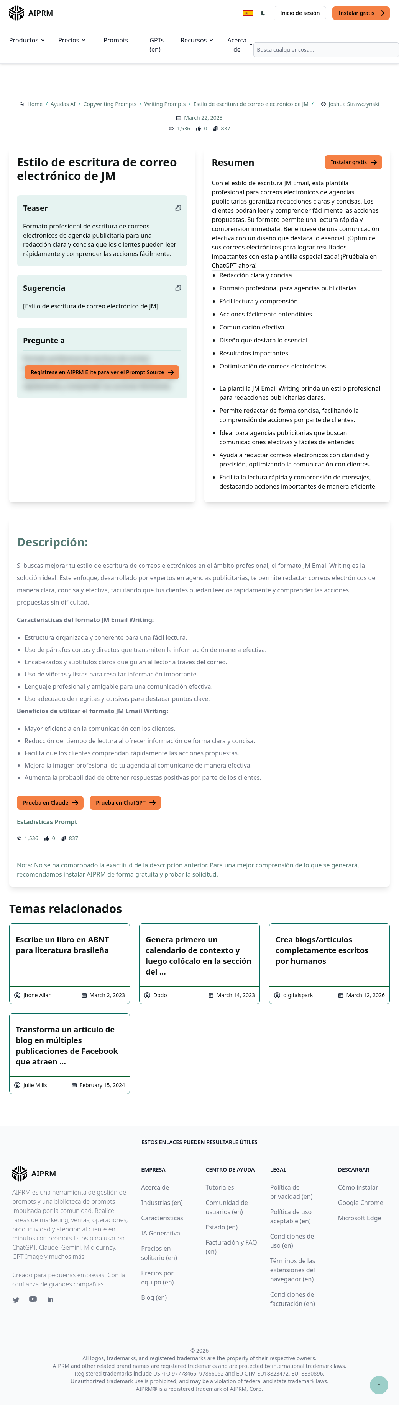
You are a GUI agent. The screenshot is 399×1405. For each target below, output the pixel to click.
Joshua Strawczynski (354, 104)
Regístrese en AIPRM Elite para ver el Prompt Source (103, 372)
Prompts (115, 40)
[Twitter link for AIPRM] (16, 1300)
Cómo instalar (358, 1187)
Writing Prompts (165, 104)
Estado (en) (222, 1227)
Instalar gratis (361, 13)
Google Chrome (360, 1202)
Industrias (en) (162, 1202)
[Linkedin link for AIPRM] (52, 1301)
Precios (72, 40)
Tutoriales (220, 1187)
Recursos (197, 40)
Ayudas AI (64, 104)
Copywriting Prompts (111, 104)
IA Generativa (160, 1233)
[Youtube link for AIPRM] (33, 1301)
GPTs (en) (156, 45)
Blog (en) (154, 1297)
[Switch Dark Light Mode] (263, 13)
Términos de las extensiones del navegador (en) (292, 1270)
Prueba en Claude (51, 803)
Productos (27, 40)
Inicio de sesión (300, 12)
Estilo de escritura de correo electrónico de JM (252, 104)
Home (35, 104)
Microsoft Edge (359, 1218)
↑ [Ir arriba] (379, 1385)
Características (162, 1218)
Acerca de (240, 45)
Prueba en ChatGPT (126, 803)
